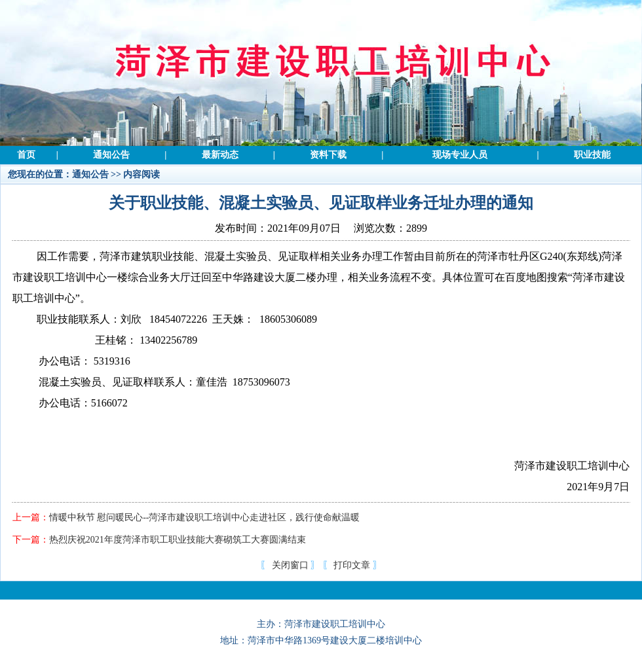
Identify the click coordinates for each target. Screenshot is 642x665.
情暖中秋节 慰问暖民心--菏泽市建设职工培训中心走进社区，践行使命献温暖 (204, 517)
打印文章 (352, 565)
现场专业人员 (459, 155)
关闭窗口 (290, 565)
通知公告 (111, 155)
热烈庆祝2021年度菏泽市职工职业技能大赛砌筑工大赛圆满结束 (177, 540)
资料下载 (328, 155)
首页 (26, 155)
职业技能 (592, 155)
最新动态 (220, 155)
